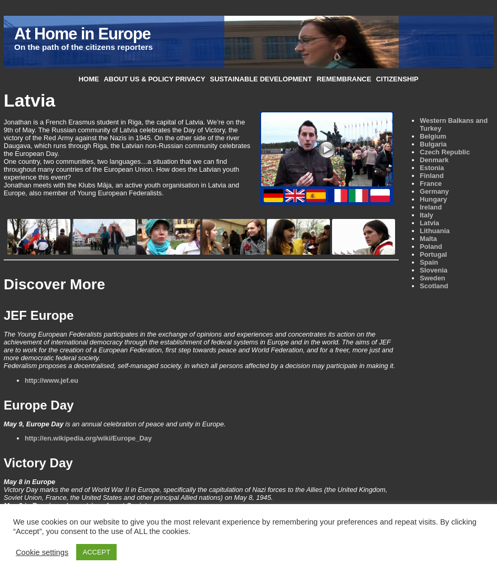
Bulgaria (433, 144)
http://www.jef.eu (51, 380)
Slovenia (434, 270)
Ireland (431, 207)
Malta (428, 239)
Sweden (432, 278)
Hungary (433, 199)
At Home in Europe (82, 34)
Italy (426, 215)
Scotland (434, 286)
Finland (432, 176)
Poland (431, 246)
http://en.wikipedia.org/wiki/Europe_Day (88, 438)
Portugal (433, 254)
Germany (434, 191)
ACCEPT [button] (96, 552)
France (431, 183)
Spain (429, 262)
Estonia (432, 168)
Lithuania (435, 231)
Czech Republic (445, 152)
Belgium (433, 136)
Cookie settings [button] (42, 552)
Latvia (429, 223)
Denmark (434, 160)
